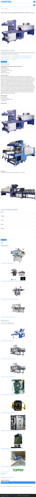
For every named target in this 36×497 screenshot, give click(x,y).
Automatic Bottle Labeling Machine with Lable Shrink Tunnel (11, 281)
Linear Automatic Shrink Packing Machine (8, 358)
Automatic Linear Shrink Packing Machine (8, 376)
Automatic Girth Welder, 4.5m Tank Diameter (9, 448)
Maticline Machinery (4, 472)
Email (2, 220)
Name (2, 211)
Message (3, 228)
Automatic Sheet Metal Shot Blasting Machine (9, 466)
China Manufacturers (13, 495)
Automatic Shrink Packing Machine (7, 340)
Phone (2, 224)
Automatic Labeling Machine (16, 57)
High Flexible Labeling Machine (5, 57)
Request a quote (3, 61)
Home (2, 8)
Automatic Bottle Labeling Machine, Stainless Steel (10, 299)
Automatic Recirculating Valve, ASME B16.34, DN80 (10, 394)
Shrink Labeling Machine (4, 59)
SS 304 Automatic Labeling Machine (7, 263)
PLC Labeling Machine (13, 59)
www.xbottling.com (5, 482)
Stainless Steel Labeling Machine (26, 57)
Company (2, 216)
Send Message (3, 239)
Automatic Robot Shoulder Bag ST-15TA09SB (9, 412)
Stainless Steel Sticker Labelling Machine (8, 317)
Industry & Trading (9, 477)
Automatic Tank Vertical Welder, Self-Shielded (9, 430)
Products (6, 8)
